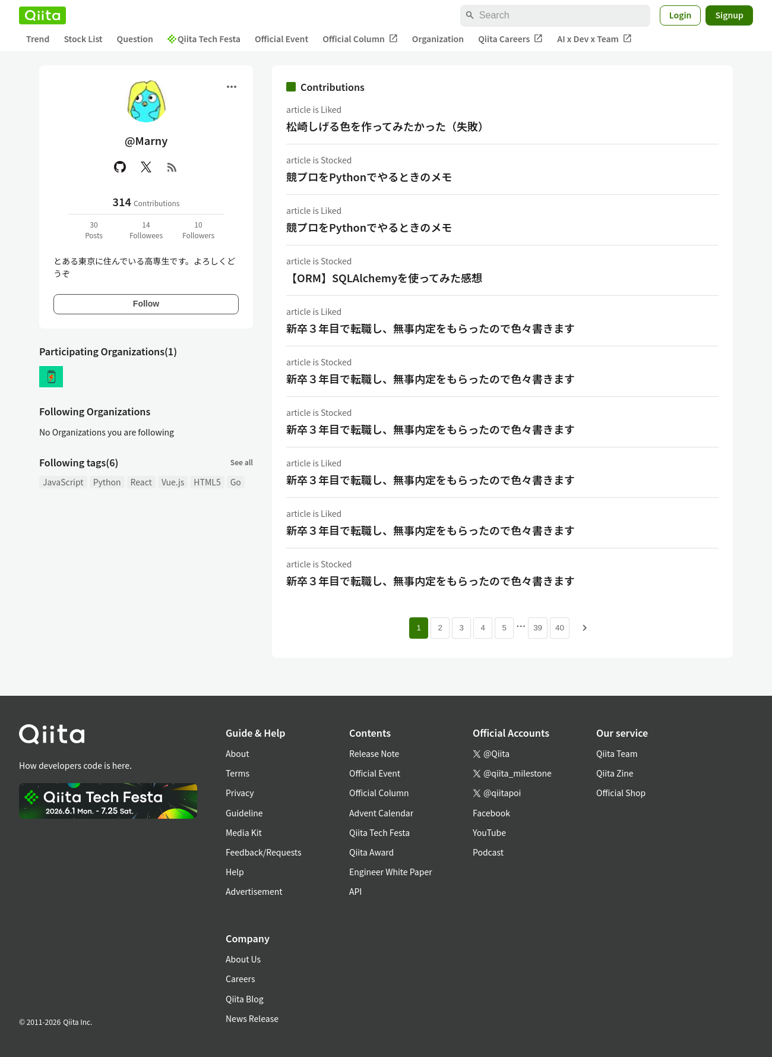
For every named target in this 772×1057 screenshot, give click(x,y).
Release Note (374, 753)
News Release (252, 1018)
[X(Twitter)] (146, 167)
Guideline (244, 813)
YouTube (489, 832)
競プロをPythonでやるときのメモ (369, 176)
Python (107, 482)
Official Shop (621, 793)
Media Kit (244, 832)
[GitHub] (120, 167)
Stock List (83, 39)
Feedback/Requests (264, 852)
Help (235, 872)
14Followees (146, 229)
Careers (240, 979)
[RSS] (172, 167)
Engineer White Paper (390, 872)
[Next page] (585, 628)
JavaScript (63, 482)
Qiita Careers (510, 39)
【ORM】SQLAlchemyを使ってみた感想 (384, 277)
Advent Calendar (381, 813)
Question (135, 39)
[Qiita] (42, 15)
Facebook (491, 813)
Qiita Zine (615, 773)
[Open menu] (231, 87)
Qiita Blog (245, 999)
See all (241, 462)
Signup (729, 15)
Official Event (281, 39)
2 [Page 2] (440, 627)
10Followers (198, 229)
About (237, 753)
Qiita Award (371, 852)
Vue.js (173, 482)
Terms (237, 773)
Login (680, 15)
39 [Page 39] (537, 627)
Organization (438, 39)
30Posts (94, 229)
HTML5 (207, 482)
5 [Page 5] (504, 627)
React (141, 482)
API (355, 891)
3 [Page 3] (461, 627)
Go (235, 482)
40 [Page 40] (559, 627)
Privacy (240, 793)
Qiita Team (617, 753)
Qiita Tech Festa (204, 39)
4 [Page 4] (482, 627)
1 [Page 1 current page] (418, 627)
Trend (37, 39)
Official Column (360, 39)
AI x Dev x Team (594, 39)
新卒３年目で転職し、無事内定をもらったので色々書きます (430, 328)
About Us (243, 959)
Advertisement (254, 891)
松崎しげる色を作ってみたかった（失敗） (387, 126)
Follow (146, 303)
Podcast (488, 852)
